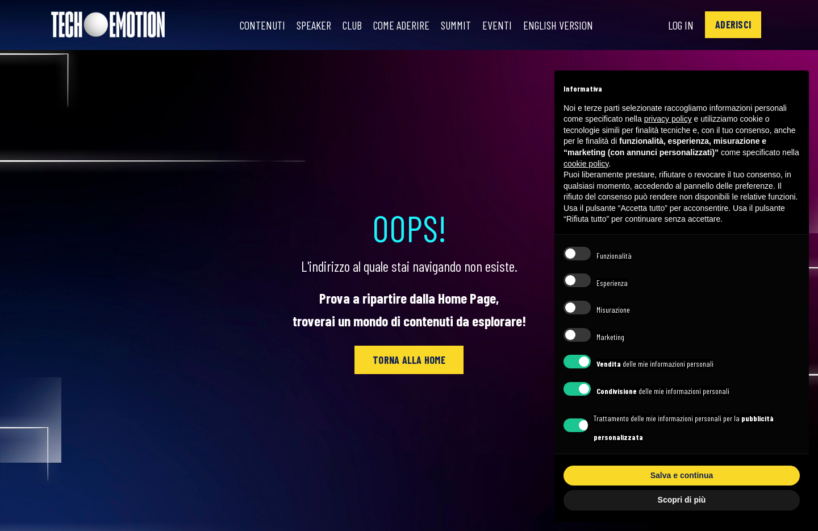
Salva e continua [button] (681, 475)
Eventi (497, 25)
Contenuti (262, 25)
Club (352, 25)
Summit (456, 25)
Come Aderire (401, 25)
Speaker (314, 25)
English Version (558, 25)
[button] (733, 24)
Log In (681, 25)
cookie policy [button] (586, 163)
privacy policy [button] (668, 118)
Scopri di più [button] (682, 499)
